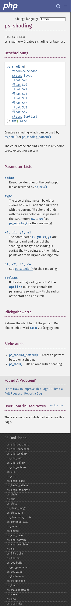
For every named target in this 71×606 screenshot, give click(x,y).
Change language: (27, 19)
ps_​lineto (12, 585)
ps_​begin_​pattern (17, 485)
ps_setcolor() (18, 223)
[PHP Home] (10, 6)
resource (19, 71)
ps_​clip (11, 499)
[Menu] (65, 6)
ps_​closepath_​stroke (19, 517)
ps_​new (11, 599)
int (14, 121)
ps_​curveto (13, 526)
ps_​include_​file (16, 581)
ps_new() (41, 187)
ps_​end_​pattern (16, 540)
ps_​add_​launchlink (18, 449)
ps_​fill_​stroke (15, 553)
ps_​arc (11, 471)
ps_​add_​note (14, 458)
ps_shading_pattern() (36, 137)
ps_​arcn (11, 476)
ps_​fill (10, 549)
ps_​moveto (13, 594)
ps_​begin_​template (18, 490)
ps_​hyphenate (15, 576)
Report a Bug (33, 393)
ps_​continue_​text (17, 521)
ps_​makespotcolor (18, 590)
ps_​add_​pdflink (16, 462)
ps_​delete (13, 531)
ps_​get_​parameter (18, 567)
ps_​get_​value (15, 571)
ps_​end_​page (15, 535)
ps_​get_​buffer (15, 562)
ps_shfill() (11, 137)
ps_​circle (12, 494)
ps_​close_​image (16, 508)
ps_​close (12, 503)
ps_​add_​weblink (16, 467)
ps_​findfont (13, 558)
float (16, 80)
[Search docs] (58, 6)
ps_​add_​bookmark (18, 444)
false (22, 121)
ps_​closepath (15, 512)
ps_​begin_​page (16, 481)
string (17, 75)
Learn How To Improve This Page (26, 389)
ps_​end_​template (17, 544)
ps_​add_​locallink (17, 453)
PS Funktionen (16, 438)
